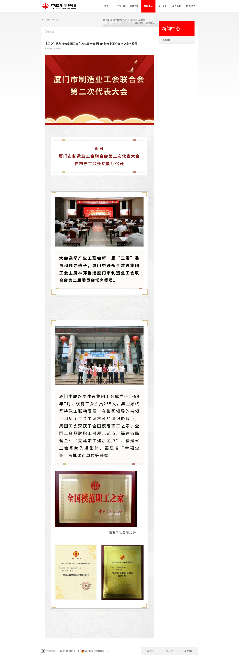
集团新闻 (166, 40)
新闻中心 (148, 6)
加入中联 (176, 6)
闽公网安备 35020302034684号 (96, 651)
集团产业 (134, 6)
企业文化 (162, 6)
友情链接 (188, 651)
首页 (106, 6)
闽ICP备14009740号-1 (69, 651)
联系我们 (190, 6)
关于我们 (120, 6)
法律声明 (151, 651)
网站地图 (169, 651)
